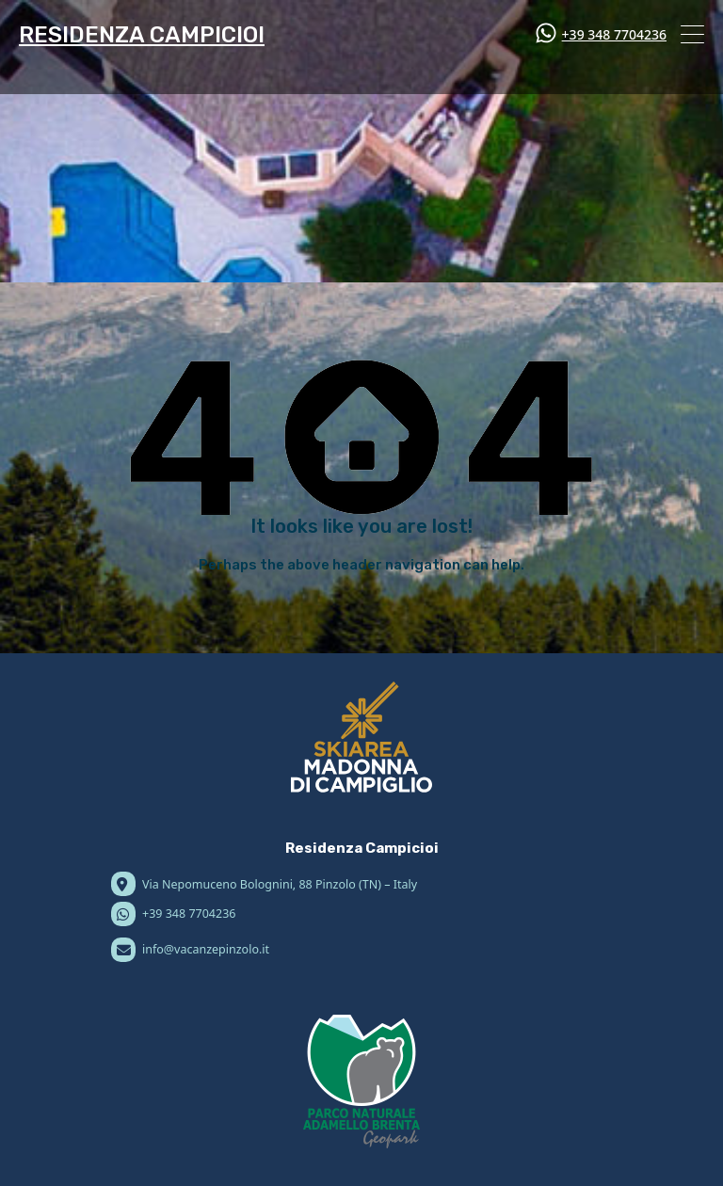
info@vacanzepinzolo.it (205, 949)
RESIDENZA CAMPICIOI (142, 35)
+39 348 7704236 (614, 34)
